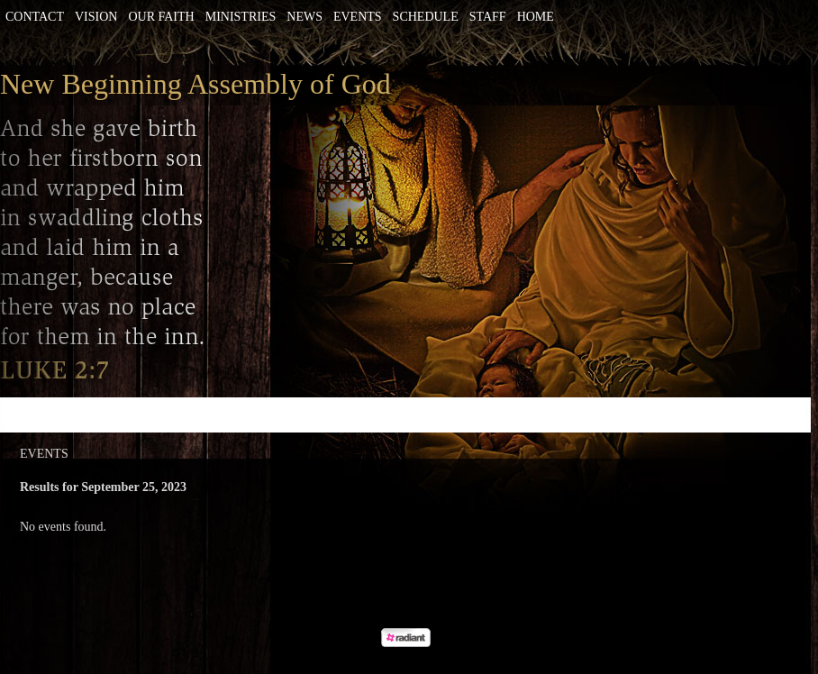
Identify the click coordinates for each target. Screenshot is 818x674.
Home (535, 16)
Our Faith (161, 16)
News (304, 16)
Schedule (426, 16)
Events (357, 16)
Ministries (241, 16)
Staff (487, 16)
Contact (34, 16)
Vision (96, 16)
